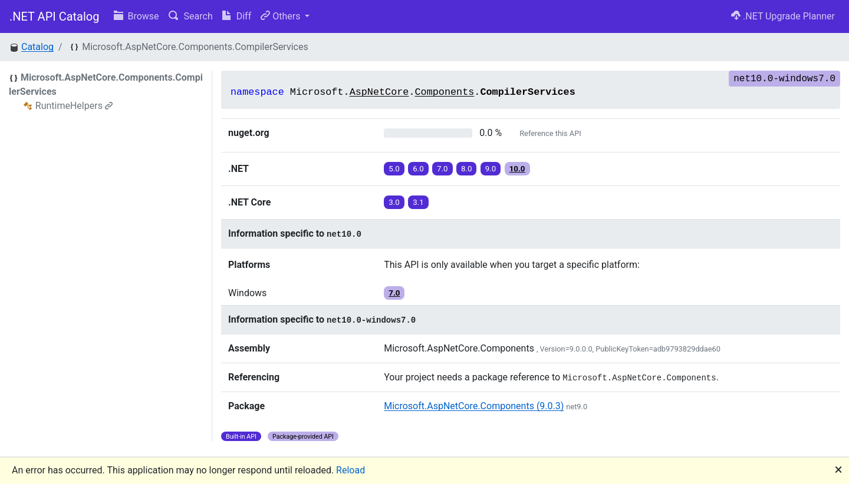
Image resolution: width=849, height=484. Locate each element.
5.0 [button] (394, 168)
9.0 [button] (490, 168)
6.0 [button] (418, 168)
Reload (350, 470)
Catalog (37, 46)
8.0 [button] (466, 168)
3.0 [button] (394, 202)
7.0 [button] (442, 168)
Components (445, 92)
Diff (236, 16)
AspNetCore (379, 92)
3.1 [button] (418, 202)
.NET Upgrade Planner (783, 16)
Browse (136, 16)
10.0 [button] (517, 168)
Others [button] (281, 16)
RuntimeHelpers (74, 105)
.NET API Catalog (54, 16)
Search (191, 16)
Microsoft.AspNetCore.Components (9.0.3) (474, 406)
